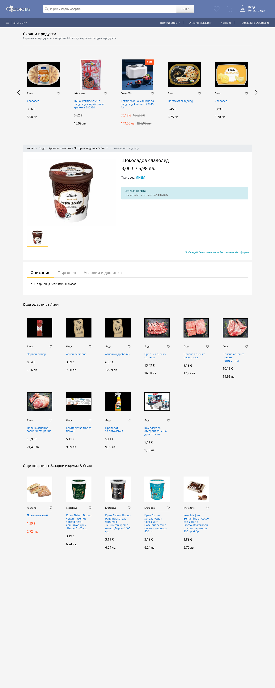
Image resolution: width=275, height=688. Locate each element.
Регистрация (257, 10)
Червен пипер (36, 354)
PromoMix (126, 93)
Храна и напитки (60, 148)
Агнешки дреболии (117, 354)
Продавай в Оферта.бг (254, 22)
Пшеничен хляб (37, 515)
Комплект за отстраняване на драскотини (155, 431)
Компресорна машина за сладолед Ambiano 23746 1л (137, 104)
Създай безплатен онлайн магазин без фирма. (217, 252)
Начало (30, 148)
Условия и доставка (103, 272)
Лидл (30, 93)
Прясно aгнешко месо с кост (194, 356)
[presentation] (19, 92)
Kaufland (31, 508)
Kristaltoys (79, 93)
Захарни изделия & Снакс (91, 148)
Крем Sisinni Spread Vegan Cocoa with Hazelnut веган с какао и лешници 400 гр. (155, 523)
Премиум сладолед (180, 101)
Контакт (226, 22)
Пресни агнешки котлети (155, 356)
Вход (251, 7)
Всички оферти (170, 22)
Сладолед (33, 101)
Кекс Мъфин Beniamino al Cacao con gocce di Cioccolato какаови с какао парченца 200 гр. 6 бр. (196, 523)
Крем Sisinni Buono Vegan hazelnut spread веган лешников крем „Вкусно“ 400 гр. (78, 522)
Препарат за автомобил (114, 429)
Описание (40, 272)
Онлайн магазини (200, 22)
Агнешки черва (76, 354)
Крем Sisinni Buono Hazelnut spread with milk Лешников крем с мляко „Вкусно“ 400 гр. (117, 523)
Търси (185, 9)
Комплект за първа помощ (78, 429)
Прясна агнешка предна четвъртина (233, 357)
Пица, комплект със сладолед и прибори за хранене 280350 (89, 104)
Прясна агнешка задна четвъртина (39, 429)
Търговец (67, 272)
